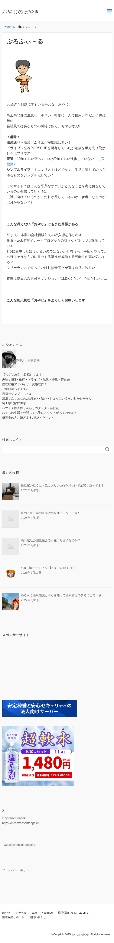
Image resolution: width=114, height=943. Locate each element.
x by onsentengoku (14, 818)
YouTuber (11, 374)
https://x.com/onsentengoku (20, 823)
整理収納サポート (13, 917)
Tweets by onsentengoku (18, 844)
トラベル (21, 912)
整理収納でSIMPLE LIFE (73, 912)
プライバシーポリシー (17, 870)
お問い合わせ (37, 917)
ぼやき (6, 912)
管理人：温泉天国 (28, 360)
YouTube (47, 912)
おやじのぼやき (20, 11)
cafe (34, 912)
